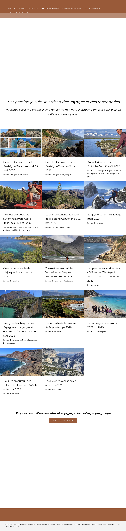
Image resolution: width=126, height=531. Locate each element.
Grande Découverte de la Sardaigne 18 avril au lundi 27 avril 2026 (20, 166)
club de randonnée (50, 8)
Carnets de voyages (72, 8)
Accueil (11, 8)
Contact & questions (63, 421)
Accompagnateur (92, 8)
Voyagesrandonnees (28, 8)
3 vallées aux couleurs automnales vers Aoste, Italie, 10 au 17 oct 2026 (17, 218)
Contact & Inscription (18, 13)
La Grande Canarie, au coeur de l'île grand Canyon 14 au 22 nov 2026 (63, 218)
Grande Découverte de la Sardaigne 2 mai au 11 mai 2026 (60, 166)
